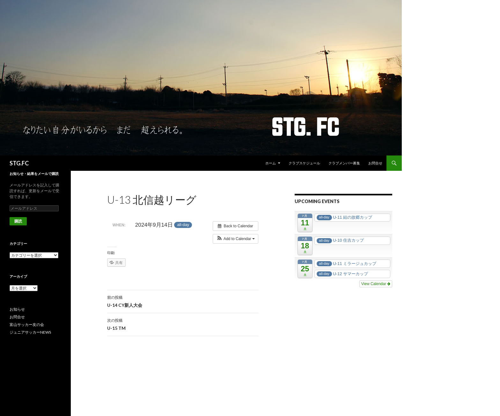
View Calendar (375, 284)
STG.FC (19, 163)
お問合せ (375, 163)
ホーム (270, 163)
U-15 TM (182, 324)
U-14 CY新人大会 (182, 301)
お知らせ (17, 309)
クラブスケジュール (304, 163)
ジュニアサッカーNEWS (30, 332)
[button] (235, 238)
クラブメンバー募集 (344, 163)
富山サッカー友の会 (27, 324)
